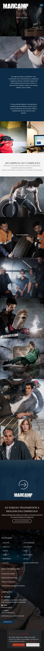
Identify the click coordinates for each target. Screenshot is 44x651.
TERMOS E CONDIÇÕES (8, 582)
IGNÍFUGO (6, 547)
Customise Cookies (33, 645)
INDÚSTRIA (6, 543)
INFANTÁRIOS (7, 559)
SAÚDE (5, 555)
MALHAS (26, 559)
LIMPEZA (5, 551)
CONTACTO (8, 622)
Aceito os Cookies (18, 645)
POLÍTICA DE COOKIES (8, 574)
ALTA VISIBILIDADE (29, 543)
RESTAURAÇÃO (27, 555)
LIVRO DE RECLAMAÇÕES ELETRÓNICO (13, 586)
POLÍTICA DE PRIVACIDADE (9, 578)
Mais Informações (31, 641)
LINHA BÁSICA (27, 547)
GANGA (25, 551)
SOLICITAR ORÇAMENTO (22, 521)
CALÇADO (6, 563)
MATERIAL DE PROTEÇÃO (31, 563)
